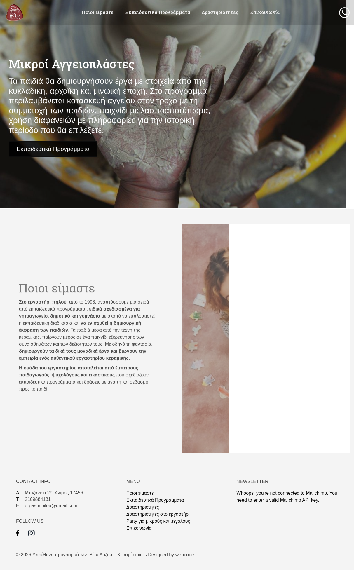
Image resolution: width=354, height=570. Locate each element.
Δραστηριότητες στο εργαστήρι (158, 514)
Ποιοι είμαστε (98, 12)
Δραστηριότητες (220, 12)
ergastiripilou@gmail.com (51, 505)
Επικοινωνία (265, 12)
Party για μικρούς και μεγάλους (158, 521)
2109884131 (38, 499)
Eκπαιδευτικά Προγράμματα (157, 12)
